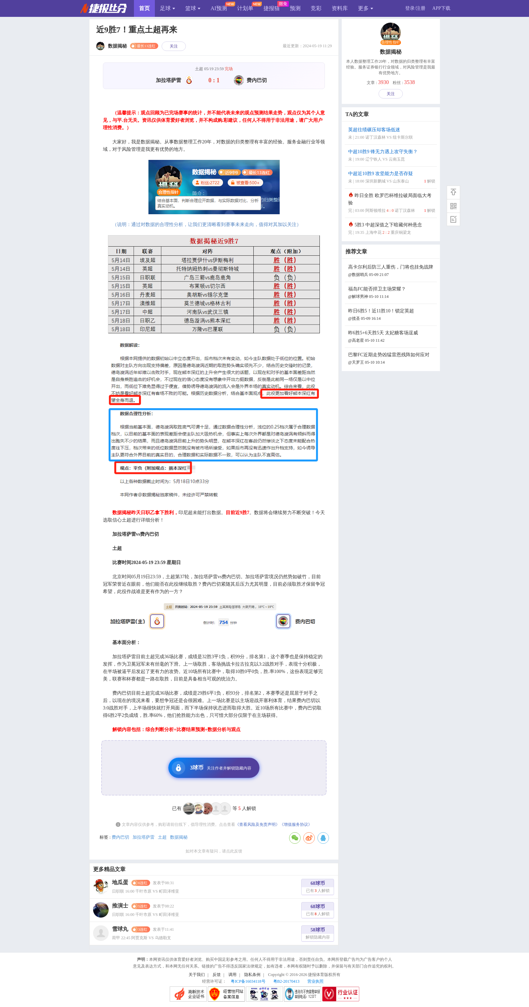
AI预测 (219, 8)
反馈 (217, 974)
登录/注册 (415, 8)
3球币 (211, 768)
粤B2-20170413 (286, 981)
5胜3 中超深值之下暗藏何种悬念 (391, 229)
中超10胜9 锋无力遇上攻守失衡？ (391, 156)
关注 (174, 46)
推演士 (120, 905)
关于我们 (197, 974)
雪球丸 (120, 929)
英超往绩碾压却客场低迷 (391, 134)
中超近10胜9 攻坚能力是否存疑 (391, 178)
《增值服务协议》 (296, 824)
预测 (295, 8)
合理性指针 (390, 42)
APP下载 (441, 8)
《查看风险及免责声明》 (257, 824)
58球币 (318, 934)
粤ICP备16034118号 (248, 981)
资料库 (340, 8)
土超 (162, 837)
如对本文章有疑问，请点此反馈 (214, 851)
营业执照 (315, 981)
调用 (232, 974)
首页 (144, 8)
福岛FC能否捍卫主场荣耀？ (391, 293)
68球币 (318, 888)
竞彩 (316, 8)
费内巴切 (120, 837)
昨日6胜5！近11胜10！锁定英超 (391, 315)
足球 (167, 8)
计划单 (245, 8)
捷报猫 (271, 8)
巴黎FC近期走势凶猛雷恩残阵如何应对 (391, 359)
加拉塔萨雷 (144, 837)
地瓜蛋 (120, 882)
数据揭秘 (179, 837)
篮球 (192, 8)
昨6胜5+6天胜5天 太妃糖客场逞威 (391, 337)
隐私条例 (252, 974)
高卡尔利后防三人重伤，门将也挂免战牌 (391, 271)
